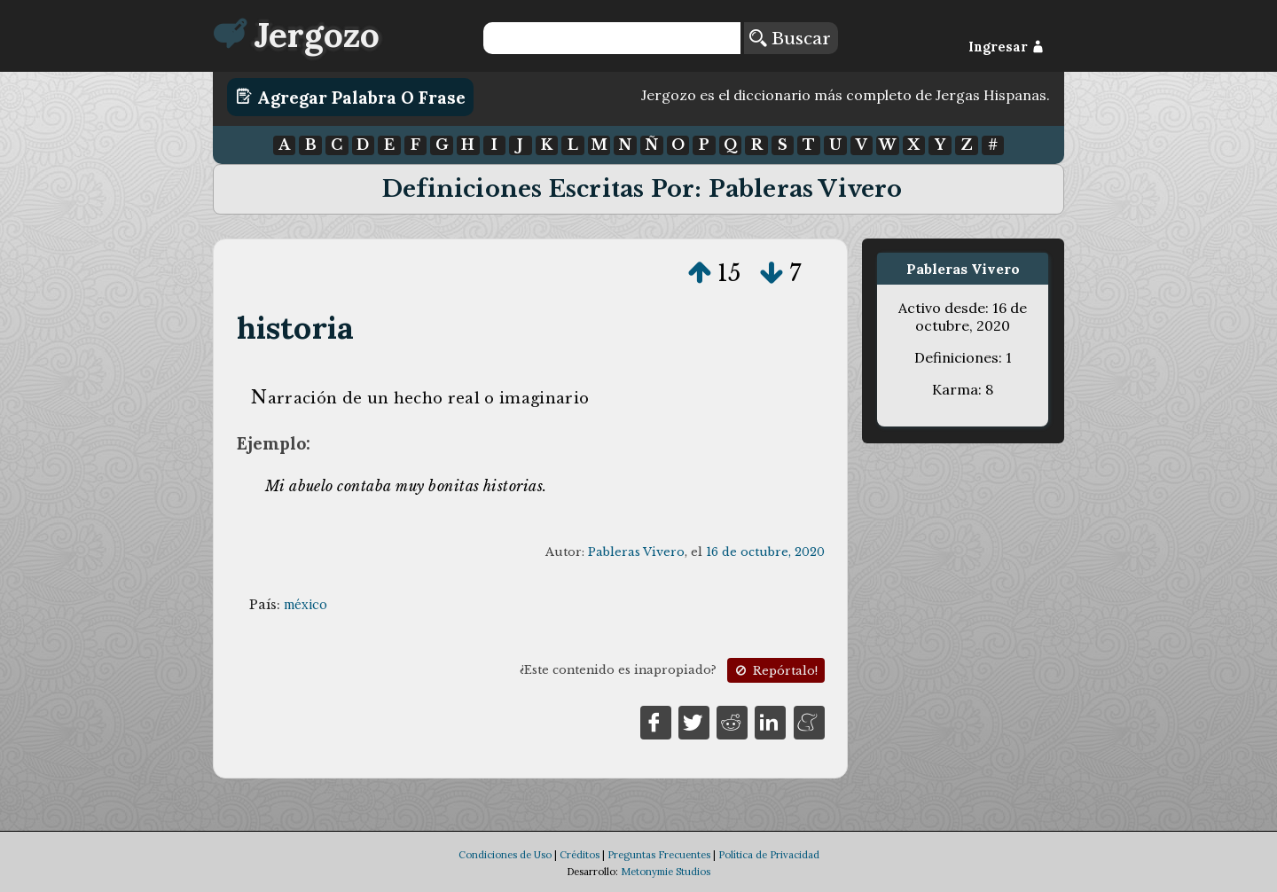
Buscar (790, 38)
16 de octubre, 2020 (765, 552)
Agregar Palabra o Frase (351, 96)
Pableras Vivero (636, 552)
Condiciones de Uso (505, 855)
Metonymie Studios (665, 871)
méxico (305, 605)
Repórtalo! (775, 670)
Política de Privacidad (768, 855)
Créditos (579, 855)
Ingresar (1006, 47)
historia (296, 328)
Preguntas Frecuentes (658, 855)
